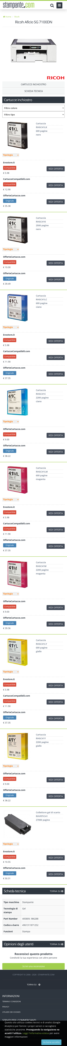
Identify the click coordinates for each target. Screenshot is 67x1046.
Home (7, 16)
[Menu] (59, 5)
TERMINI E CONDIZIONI (11, 1001)
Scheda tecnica (33, 91)
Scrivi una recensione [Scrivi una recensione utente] (33, 966)
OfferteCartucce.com (14, 195)
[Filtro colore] (33, 108)
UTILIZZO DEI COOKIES (11, 1012)
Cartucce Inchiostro (33, 84)
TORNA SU (56, 891)
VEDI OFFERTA (55, 168)
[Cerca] (53, 5)
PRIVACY (5, 1007)
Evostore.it (9, 162)
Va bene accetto (51, 1042)
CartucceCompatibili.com (16, 179)
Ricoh (16, 16)
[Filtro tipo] (10, 155)
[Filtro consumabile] (33, 114)
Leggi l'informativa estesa (36, 1033)
